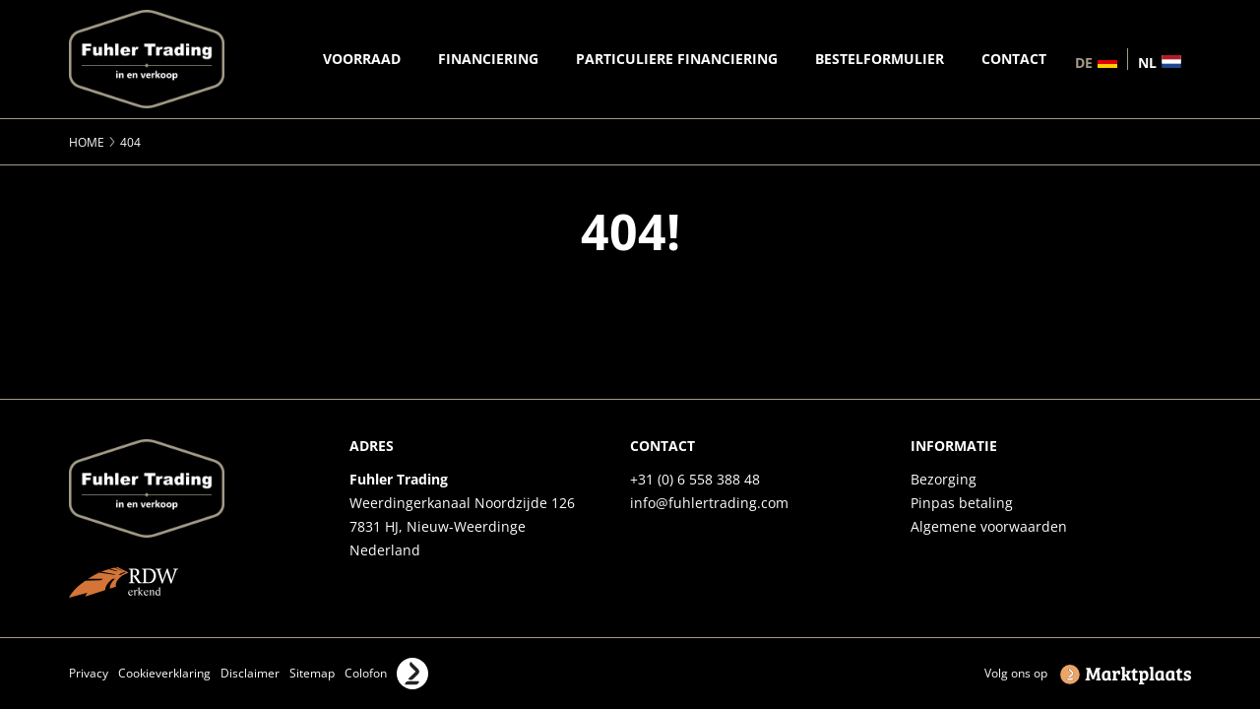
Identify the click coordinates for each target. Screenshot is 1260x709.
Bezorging (943, 479)
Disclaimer (250, 673)
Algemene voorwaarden (989, 526)
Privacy (88, 673)
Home (86, 142)
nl (1147, 61)
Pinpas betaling (962, 502)
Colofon (366, 673)
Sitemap (312, 673)
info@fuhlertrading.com (709, 502)
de (1084, 61)
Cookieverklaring (164, 673)
